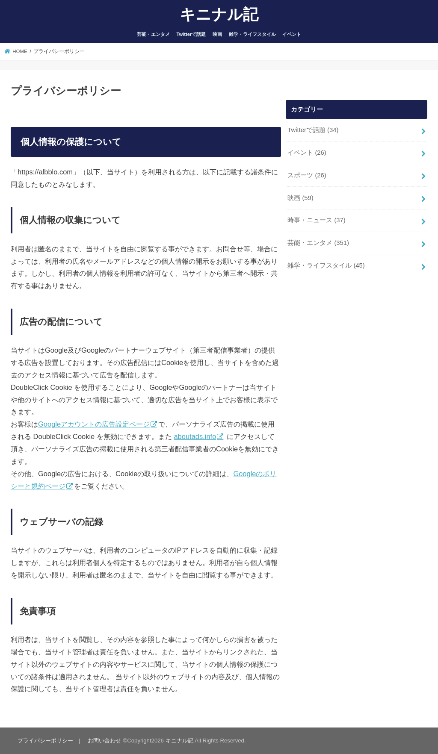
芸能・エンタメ (153, 34)
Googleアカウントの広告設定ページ (94, 424)
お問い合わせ (104, 740)
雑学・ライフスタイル (252, 34)
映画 (217, 34)
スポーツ (306, 175)
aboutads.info (195, 436)
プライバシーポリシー (45, 740)
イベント (291, 34)
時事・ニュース (316, 220)
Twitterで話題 (191, 34)
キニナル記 (219, 14)
